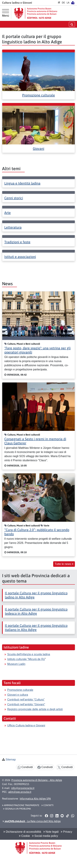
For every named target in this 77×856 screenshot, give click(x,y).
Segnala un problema (17, 808)
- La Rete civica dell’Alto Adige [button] (32, 821)
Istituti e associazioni (20, 257)
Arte (7, 213)
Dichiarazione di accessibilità (22, 831)
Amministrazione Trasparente (20, 805)
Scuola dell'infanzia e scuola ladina (28, 654)
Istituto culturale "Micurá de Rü (26, 659)
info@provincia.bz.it (22, 788)
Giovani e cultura (17, 694)
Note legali (51, 831)
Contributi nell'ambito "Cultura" (26, 699)
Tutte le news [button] (64, 563)
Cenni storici (13, 198)
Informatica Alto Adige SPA (35, 798)
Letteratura (13, 227)
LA (68, 2)
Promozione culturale (38, 95)
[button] (46, 815)
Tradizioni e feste (17, 242)
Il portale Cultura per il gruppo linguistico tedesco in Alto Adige (36, 611)
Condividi (25, 767)
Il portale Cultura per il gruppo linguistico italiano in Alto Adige (36, 627)
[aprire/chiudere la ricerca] (72, 24)
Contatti (47, 805)
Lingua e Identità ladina (22, 183)
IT (59, 2)
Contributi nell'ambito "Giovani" (26, 704)
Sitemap (11, 759)
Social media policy (45, 835)
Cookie (24, 835)
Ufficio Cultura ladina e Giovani (26, 725)
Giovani (38, 148)
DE (63, 2)
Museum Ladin (16, 664)
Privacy (66, 831)
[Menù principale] (5, 13)
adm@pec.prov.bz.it (19, 791)
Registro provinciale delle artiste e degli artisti (35, 709)
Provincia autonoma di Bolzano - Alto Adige (36, 780)
